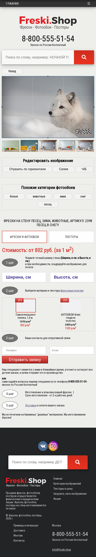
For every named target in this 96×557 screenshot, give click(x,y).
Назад (12, 71)
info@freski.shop (61, 549)
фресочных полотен (71, 290)
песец (48, 204)
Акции (57, 498)
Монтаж (18, 535)
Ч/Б (84, 169)
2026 (8, 518)
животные (39, 196)
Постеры (71, 237)
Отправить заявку (25, 359)
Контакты (19, 540)
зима (63, 196)
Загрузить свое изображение (70, 493)
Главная (12, 3)
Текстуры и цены (63, 488)
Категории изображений (67, 483)
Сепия (63, 169)
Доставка (31, 405)
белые (14, 196)
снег (83, 196)
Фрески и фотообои (24, 237)
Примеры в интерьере (26, 525)
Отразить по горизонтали (27, 169)
